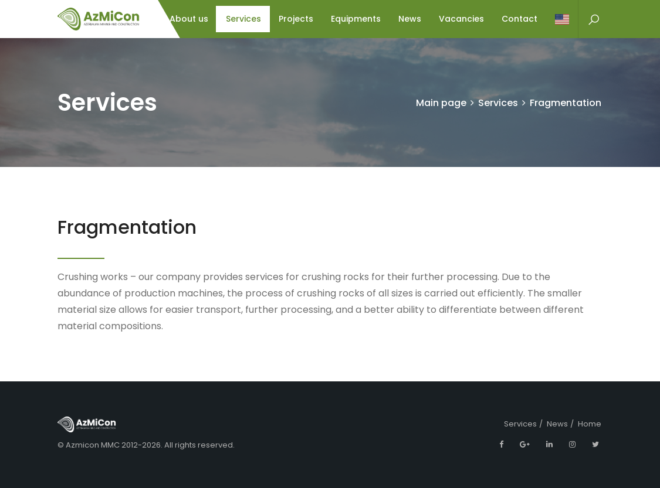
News (409, 19)
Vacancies (461, 19)
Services (243, 19)
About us (189, 19)
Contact (519, 19)
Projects (296, 19)
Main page (441, 103)
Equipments (356, 19)
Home (589, 423)
